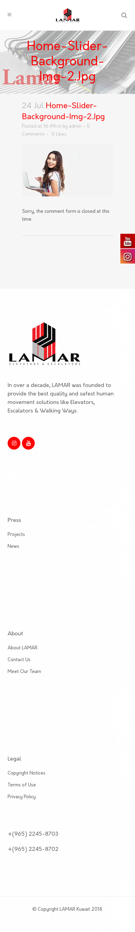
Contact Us (19, 631)
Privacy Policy (22, 768)
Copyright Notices (26, 744)
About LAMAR (22, 619)
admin (75, 126)
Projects (16, 506)
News (13, 518)
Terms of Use (22, 756)
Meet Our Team (24, 643)
